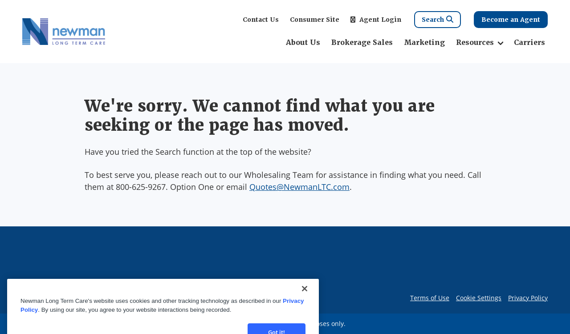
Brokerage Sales (362, 42)
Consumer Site (314, 20)
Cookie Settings (478, 298)
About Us (303, 42)
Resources (475, 42)
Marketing (424, 42)
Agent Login (375, 20)
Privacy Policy (528, 298)
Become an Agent (510, 20)
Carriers (529, 42)
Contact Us (261, 20)
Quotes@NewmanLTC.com (299, 186)
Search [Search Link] (437, 20)
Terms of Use (429, 298)
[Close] (304, 302)
